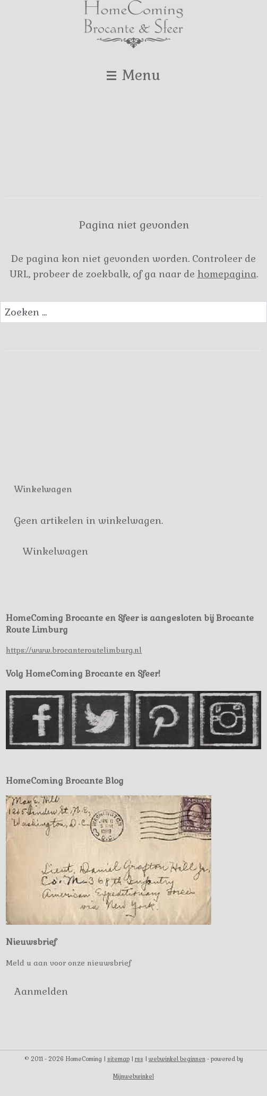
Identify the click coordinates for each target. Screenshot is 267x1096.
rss (139, 1059)
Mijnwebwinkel (133, 1076)
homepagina (226, 274)
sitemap (118, 1059)
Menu (133, 75)
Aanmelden (41, 991)
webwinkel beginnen (177, 1059)
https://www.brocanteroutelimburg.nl (74, 650)
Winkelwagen (55, 551)
